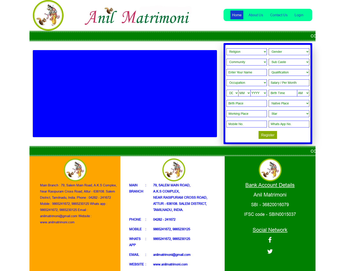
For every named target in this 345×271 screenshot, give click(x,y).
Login (299, 15)
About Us (256, 15)
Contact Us (279, 15)
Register (267, 135)
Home (237, 15)
